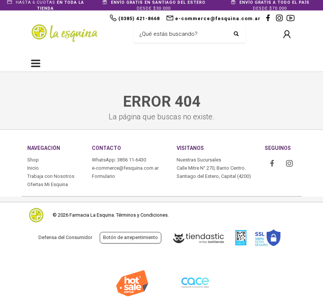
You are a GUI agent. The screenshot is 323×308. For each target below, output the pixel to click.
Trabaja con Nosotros (50, 176)
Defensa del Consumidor (65, 237)
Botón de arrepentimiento (130, 237)
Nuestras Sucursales (199, 160)
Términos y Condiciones (142, 215)
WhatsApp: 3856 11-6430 (119, 160)
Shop (33, 160)
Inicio (33, 168)
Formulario (103, 176)
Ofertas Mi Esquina (47, 184)
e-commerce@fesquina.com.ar (125, 168)
